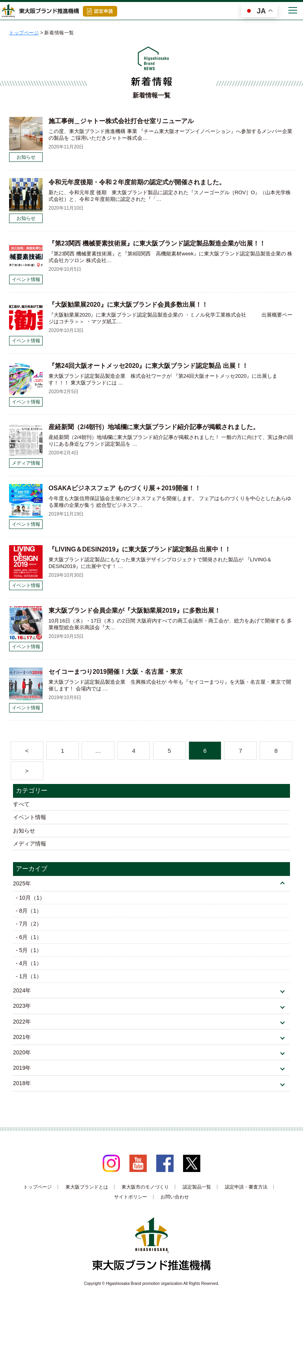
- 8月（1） (29, 911)
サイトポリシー (130, 1197)
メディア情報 (29, 843)
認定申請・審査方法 (246, 1187)
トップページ (37, 1187)
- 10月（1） (30, 897)
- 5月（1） (29, 950)
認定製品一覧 (197, 1187)
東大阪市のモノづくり (145, 1187)
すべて (21, 804)
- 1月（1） (29, 976)
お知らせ (24, 830)
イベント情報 (29, 817)
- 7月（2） (29, 924)
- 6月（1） (29, 937)
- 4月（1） (29, 963)
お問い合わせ (175, 1197)
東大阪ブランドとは (86, 1187)
